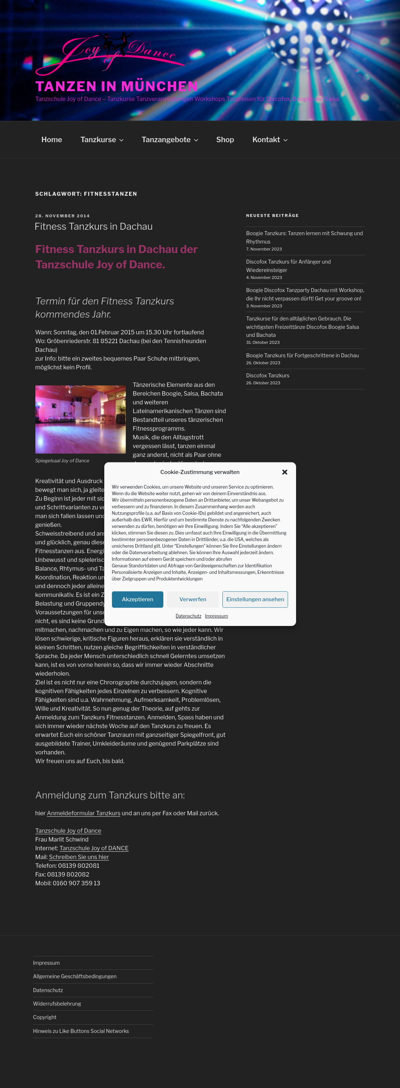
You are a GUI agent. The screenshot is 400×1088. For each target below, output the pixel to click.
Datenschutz (189, 615)
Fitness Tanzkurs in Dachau (94, 226)
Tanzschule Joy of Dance (68, 830)
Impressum (216, 615)
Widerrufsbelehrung (57, 1003)
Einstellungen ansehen (255, 599)
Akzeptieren (137, 599)
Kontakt (270, 139)
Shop (225, 139)
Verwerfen (192, 599)
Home (52, 139)
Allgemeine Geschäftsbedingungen (75, 976)
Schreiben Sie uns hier (79, 857)
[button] (284, 472)
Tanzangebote (170, 139)
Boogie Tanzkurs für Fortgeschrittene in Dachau (302, 355)
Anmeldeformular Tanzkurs (84, 813)
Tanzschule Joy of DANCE (94, 848)
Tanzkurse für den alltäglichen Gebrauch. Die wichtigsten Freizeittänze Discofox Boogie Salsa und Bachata (302, 326)
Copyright (45, 1017)
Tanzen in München (117, 86)
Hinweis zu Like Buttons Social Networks (81, 1031)
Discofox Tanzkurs (268, 375)
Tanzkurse (102, 139)
